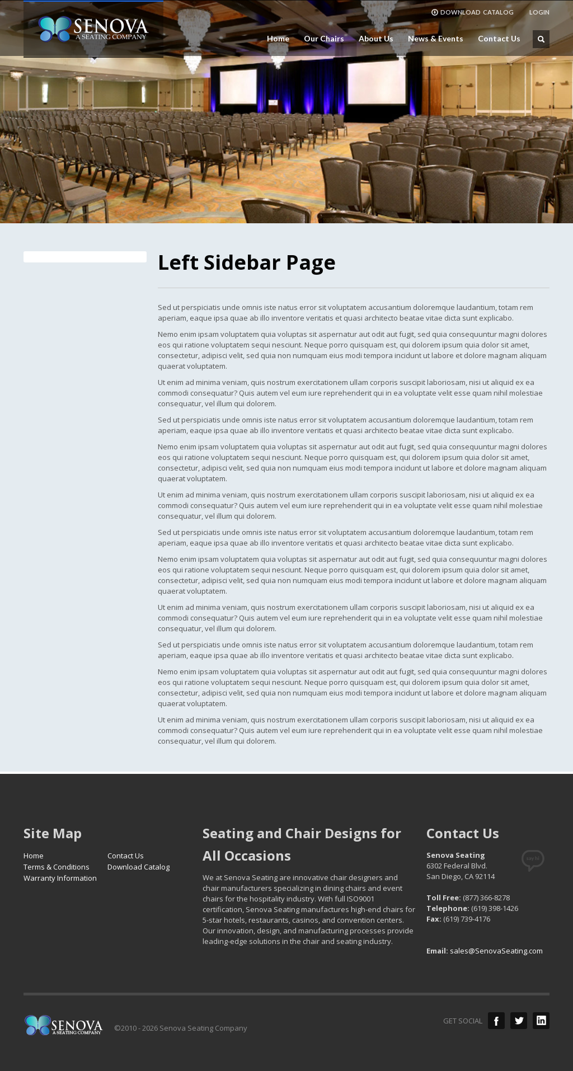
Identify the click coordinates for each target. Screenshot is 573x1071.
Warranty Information (60, 878)
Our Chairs (320, 39)
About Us (372, 39)
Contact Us (499, 39)
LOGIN (539, 12)
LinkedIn (541, 1020)
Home (278, 39)
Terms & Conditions (57, 867)
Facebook (496, 1020)
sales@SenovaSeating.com (496, 951)
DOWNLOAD (472, 12)
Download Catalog (138, 867)
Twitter (518, 1020)
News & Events (432, 39)
